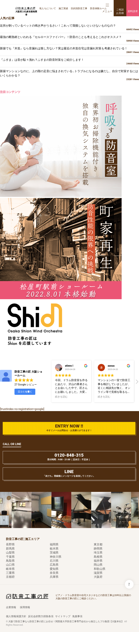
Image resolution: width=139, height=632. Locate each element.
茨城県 (54, 552)
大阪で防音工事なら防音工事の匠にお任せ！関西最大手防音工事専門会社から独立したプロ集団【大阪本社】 (66, 621)
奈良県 (54, 573)
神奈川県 (55, 556)
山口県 (10, 564)
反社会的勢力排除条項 (40, 616)
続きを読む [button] (61, 396)
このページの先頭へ (129, 540)
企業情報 (11, 607)
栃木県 (54, 548)
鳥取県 (10, 560)
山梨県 (10, 552)
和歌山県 (99, 569)
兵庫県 (54, 576)
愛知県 (54, 569)
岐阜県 (10, 569)
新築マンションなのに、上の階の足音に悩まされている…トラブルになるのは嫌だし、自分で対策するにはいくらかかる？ (69, 75)
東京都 (98, 544)
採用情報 (25, 607)
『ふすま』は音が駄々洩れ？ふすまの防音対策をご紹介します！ (69, 61)
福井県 (98, 560)
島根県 (98, 556)
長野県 (10, 544)
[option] (25, 510)
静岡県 (98, 548)
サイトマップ (62, 616)
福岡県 (54, 544)
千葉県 (10, 556)
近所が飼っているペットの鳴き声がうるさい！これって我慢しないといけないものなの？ (69, 27)
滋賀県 (98, 573)
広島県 (54, 564)
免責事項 (77, 616)
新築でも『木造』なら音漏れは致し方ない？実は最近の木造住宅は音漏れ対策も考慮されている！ (69, 50)
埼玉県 (98, 552)
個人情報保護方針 (16, 616)
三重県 (10, 573)
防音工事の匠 (25, 8)
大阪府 (98, 576)
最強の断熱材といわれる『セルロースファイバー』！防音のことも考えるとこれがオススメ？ (69, 38)
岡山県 (98, 564)
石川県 (54, 560)
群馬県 (10, 548)
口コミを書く (25, 391)
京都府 (10, 576)
